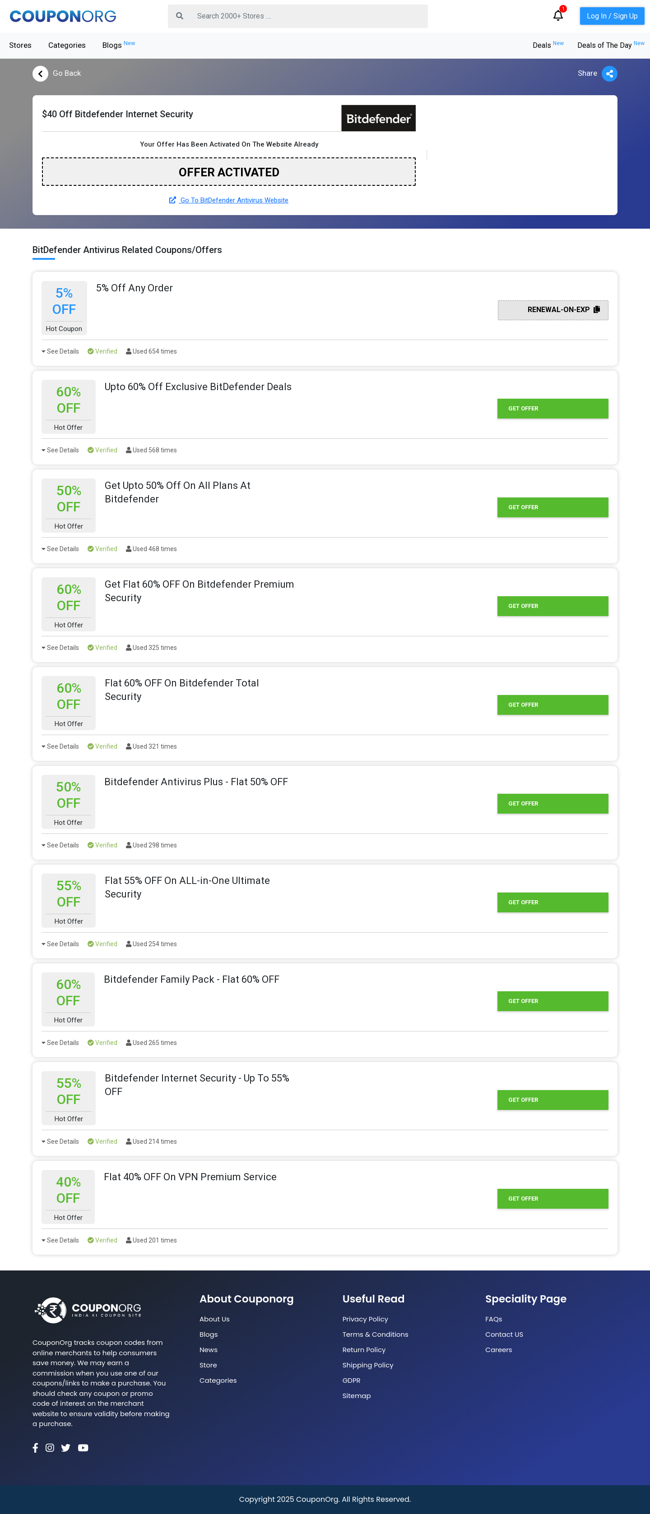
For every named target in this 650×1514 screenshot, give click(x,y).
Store (208, 1365)
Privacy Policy (365, 1319)
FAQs (493, 1319)
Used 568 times (151, 450)
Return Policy (364, 1349)
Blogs (118, 45)
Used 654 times (151, 351)
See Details (60, 351)
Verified (102, 351)
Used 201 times (151, 1240)
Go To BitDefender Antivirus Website (228, 200)
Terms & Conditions (376, 1334)
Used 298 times (151, 845)
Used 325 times (151, 647)
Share (598, 74)
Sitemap (357, 1395)
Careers (498, 1349)
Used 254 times (151, 944)
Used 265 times (151, 1042)
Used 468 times (151, 548)
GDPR (352, 1380)
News (209, 1349)
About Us (215, 1319)
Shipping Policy (368, 1365)
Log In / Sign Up (612, 16)
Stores (20, 45)
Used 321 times (151, 746)
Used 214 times (151, 1141)
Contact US (504, 1334)
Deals (548, 45)
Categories (67, 45)
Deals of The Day (611, 45)
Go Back (56, 74)
